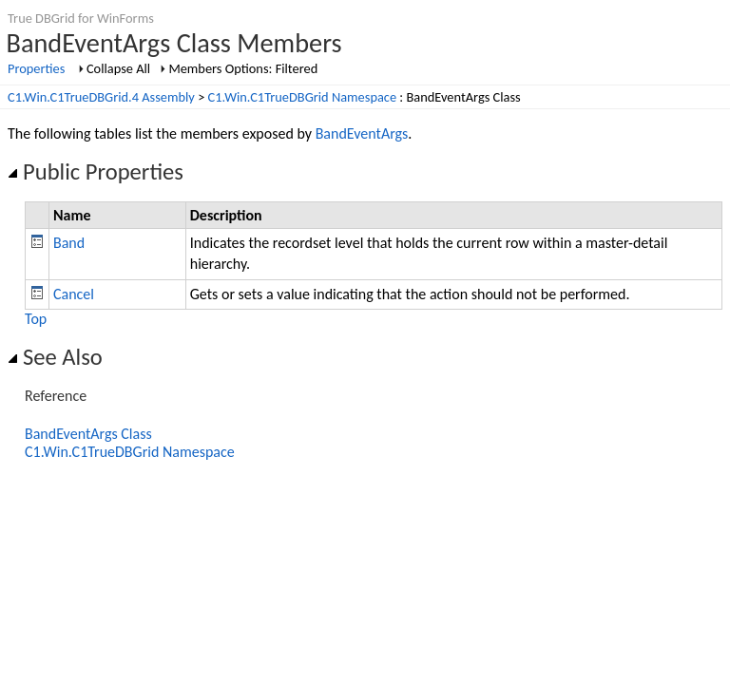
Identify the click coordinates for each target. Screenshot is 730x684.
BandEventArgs (362, 133)
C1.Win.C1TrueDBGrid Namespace (302, 96)
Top (36, 319)
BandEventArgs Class (88, 434)
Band (69, 243)
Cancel (73, 294)
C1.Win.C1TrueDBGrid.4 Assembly (101, 96)
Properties (36, 68)
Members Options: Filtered (242, 68)
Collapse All (118, 68)
